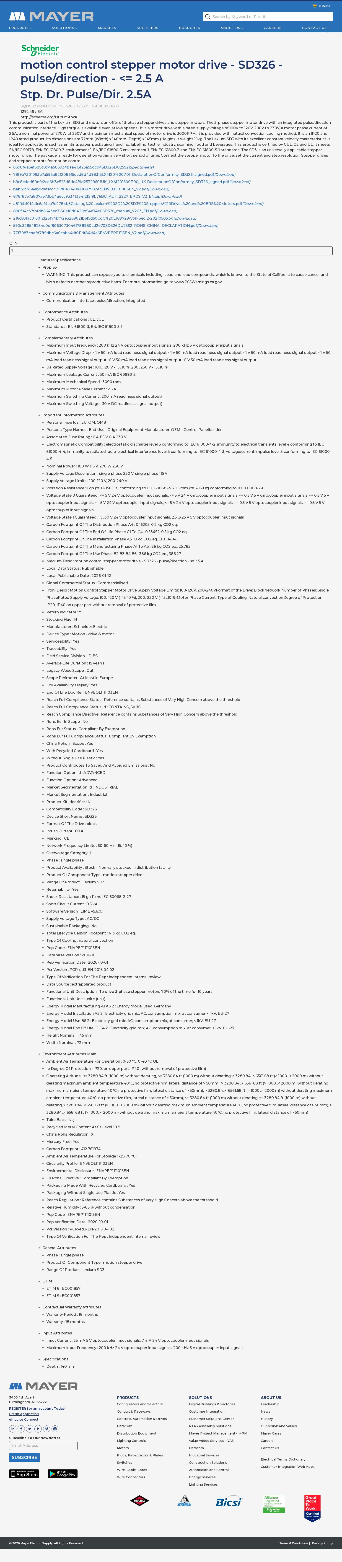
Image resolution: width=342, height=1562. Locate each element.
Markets (107, 28)
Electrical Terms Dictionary (283, 1459)
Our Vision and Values (279, 1426)
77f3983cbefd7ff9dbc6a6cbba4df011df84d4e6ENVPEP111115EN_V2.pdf (89, 233)
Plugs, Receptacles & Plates (140, 1455)
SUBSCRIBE (24, 1457)
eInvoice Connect (23, 1419)
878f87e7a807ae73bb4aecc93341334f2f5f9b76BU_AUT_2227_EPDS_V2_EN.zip (97, 196)
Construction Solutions (208, 1463)
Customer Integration (207, 1411)
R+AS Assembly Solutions (210, 1426)
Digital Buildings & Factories (212, 1404)
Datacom (196, 1448)
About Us (231, 28)
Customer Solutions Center (211, 1419)
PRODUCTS (128, 1398)
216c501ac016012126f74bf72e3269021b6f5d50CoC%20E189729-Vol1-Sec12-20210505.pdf (104, 218)
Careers (273, 28)
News (265, 1411)
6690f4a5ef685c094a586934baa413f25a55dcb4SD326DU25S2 (83, 167)
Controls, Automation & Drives (142, 1419)
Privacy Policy (322, 1543)
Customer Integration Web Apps (288, 1467)
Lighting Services (203, 1484)
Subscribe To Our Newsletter (34, 1438)
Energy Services (202, 1477)
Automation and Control (209, 1470)
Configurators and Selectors (140, 1404)
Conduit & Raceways (134, 1411)
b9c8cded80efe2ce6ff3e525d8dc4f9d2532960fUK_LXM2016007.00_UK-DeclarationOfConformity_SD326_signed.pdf (131, 182)
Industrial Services (204, 1455)
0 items (324, 6)
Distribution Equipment (136, 1433)
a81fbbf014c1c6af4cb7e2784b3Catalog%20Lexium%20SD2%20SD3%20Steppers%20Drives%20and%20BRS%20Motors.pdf (138, 204)
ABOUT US (271, 1398)
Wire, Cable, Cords (132, 1470)
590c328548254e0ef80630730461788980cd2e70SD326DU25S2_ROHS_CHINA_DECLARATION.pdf (115, 225)
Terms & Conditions (293, 1543)
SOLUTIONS (200, 1398)
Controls (138, 1441)
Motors (123, 1448)
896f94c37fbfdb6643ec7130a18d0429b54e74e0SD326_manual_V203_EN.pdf (95, 211)
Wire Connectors (131, 1477)
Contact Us (314, 28)
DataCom (124, 1426)
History (267, 1419)
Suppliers (147, 28)
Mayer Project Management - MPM (218, 1433)
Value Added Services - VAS (211, 1441)
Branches (189, 28)
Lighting (124, 1441)
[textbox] (268, 16)
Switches (124, 1463)
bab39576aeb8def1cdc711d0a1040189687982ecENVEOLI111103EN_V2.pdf (91, 189)
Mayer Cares (271, 1433)
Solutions (63, 28)
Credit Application (24, 1414)
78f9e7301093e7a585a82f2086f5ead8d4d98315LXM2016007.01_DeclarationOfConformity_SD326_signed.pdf (124, 174)
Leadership (270, 1404)
